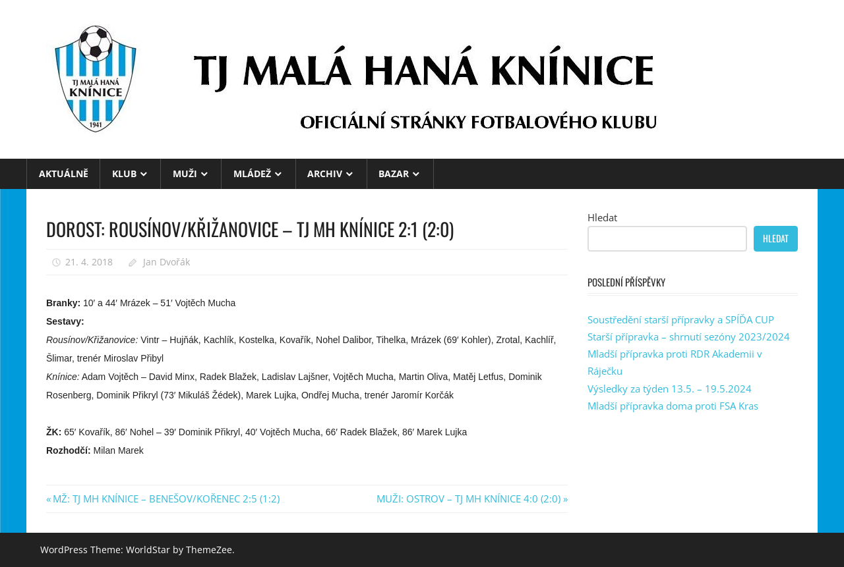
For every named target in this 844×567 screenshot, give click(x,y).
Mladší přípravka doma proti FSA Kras (673, 405)
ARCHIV (324, 173)
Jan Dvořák (166, 262)
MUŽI (185, 173)
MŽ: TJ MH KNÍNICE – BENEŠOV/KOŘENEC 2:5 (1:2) (166, 498)
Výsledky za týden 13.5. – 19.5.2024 (670, 388)
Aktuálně (63, 173)
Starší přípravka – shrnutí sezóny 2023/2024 (689, 336)
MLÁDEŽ (252, 173)
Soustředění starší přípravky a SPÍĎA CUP (681, 319)
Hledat (602, 217)
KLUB (124, 173)
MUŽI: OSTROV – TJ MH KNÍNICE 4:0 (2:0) (468, 498)
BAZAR (393, 173)
